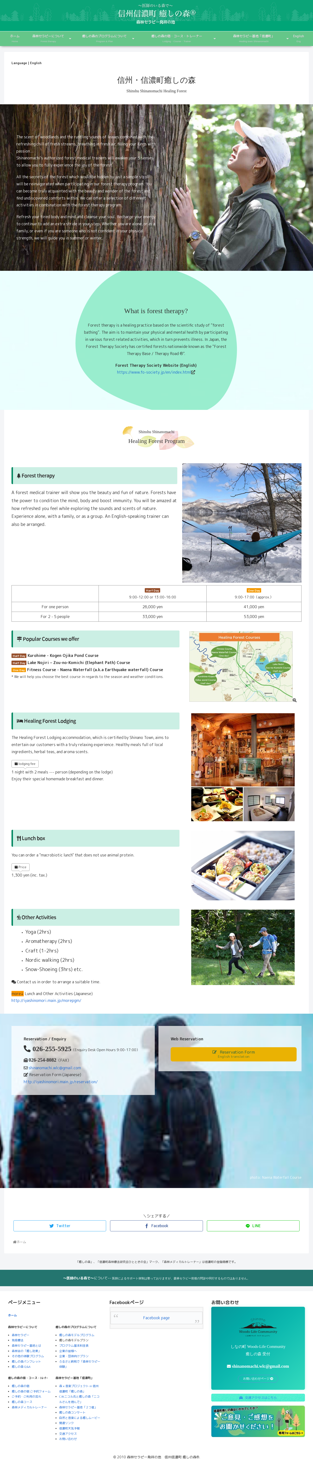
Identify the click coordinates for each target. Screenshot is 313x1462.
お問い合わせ (68, 1439)
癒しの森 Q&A (21, 1367)
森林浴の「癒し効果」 (26, 1351)
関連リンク (66, 1423)
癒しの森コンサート (72, 1412)
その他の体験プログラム (28, 1356)
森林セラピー (20, 1335)
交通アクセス (68, 1434)
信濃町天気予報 (69, 1428)
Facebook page (156, 1317)
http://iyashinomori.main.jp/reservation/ (61, 1081)
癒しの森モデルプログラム (76, 1335)
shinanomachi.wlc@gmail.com (55, 1067)
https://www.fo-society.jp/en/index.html (154, 372)
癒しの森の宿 (20, 1386)
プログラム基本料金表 (74, 1345)
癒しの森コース (22, 1402)
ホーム (12, 1315)
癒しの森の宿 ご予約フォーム (31, 1391)
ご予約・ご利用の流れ (26, 1396)
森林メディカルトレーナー (29, 1407)
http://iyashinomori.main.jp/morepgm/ (46, 1000)
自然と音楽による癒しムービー (79, 1418)
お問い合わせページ (258, 1379)
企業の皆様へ (68, 1351)
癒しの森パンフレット (26, 1361)
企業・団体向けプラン (74, 1356)
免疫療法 (17, 1340)
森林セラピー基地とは (26, 1345)
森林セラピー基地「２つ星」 (78, 1407)
